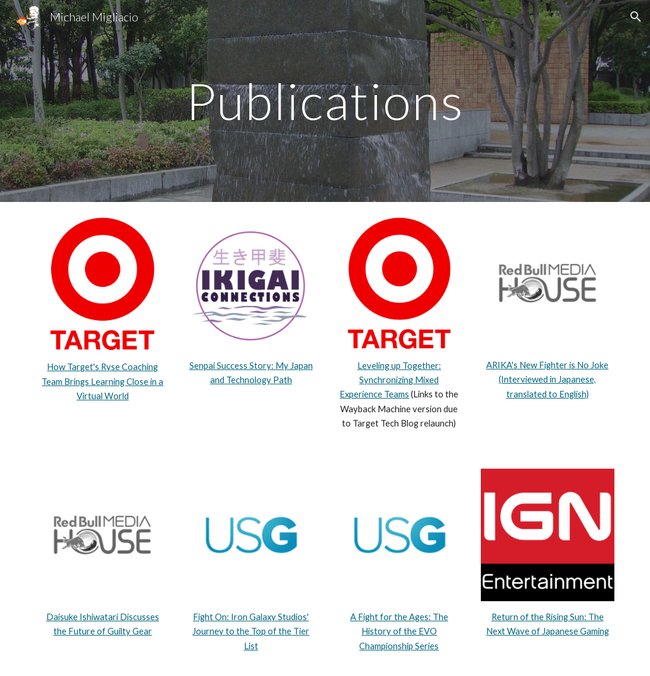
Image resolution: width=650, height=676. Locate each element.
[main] (325, 101)
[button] (636, 16)
